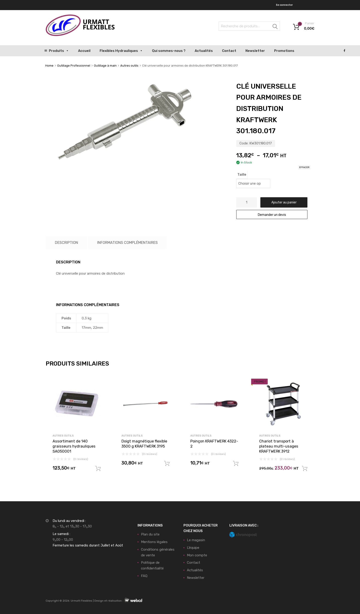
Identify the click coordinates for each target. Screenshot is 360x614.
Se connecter (284, 4)
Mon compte (197, 555)
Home (49, 65)
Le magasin (196, 540)
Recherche (275, 27)
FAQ (144, 576)
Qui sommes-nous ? (169, 51)
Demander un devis (272, 215)
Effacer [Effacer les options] (304, 167)
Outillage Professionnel (73, 65)
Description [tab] (66, 242)
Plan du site (150, 534)
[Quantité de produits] (246, 202)
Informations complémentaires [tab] (127, 242)
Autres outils (129, 65)
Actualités (204, 51)
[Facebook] (344, 50)
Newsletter (255, 51)
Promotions (284, 51)
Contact (229, 51)
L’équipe (193, 548)
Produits (59, 50)
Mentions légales (154, 542)
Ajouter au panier (284, 202)
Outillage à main (105, 65)
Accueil (84, 51)
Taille (241, 174)
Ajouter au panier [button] (98, 469)
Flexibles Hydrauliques (121, 50)
